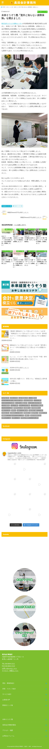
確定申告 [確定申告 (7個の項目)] (35, 413)
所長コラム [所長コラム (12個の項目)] (6, 410)
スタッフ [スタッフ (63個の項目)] (14, 405)
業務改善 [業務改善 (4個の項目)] (27, 413)
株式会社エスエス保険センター (11, 23)
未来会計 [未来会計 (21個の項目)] (5, 413)
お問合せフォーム (8, 736)
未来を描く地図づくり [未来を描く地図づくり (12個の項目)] (36, 410)
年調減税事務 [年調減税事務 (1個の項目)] (36, 408)
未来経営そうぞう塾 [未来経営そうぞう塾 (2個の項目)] (16, 413)
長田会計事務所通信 (9, 725)
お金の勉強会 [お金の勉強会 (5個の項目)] (23, 398)
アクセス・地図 (7, 730)
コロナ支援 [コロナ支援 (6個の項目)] (5, 405)
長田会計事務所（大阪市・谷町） (23, 746)
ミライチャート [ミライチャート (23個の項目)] (7, 408)
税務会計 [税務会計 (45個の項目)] (43, 413)
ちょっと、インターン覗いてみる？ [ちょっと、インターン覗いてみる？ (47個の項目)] (12, 400)
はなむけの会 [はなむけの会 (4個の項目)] (28, 400)
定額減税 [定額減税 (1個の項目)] (27, 408)
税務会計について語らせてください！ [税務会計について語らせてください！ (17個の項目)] (12, 415)
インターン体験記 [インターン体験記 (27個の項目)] (21, 403)
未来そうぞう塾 (7, 206)
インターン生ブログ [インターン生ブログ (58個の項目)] (35, 403)
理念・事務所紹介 (8, 683)
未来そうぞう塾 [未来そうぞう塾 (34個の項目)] (22, 410)
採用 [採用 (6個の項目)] (14, 410)
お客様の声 (6, 700)
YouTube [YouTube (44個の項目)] (5, 398)
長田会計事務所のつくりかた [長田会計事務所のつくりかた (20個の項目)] (29, 418)
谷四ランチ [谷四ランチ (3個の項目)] (15, 418)
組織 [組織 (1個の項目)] (27, 415)
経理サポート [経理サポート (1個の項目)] (6, 418)
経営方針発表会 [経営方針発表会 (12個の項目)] (36, 415)
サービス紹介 (6, 694)
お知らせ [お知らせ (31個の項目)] (13, 398)
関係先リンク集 (7, 705)
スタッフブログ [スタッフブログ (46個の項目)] (25, 405)
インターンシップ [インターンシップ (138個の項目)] (8, 403)
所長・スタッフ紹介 (9, 689)
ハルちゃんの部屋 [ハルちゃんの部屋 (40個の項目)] (37, 405)
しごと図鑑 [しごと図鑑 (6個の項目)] (32, 398)
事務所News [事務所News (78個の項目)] (18, 408)
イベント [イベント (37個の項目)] (37, 400)
